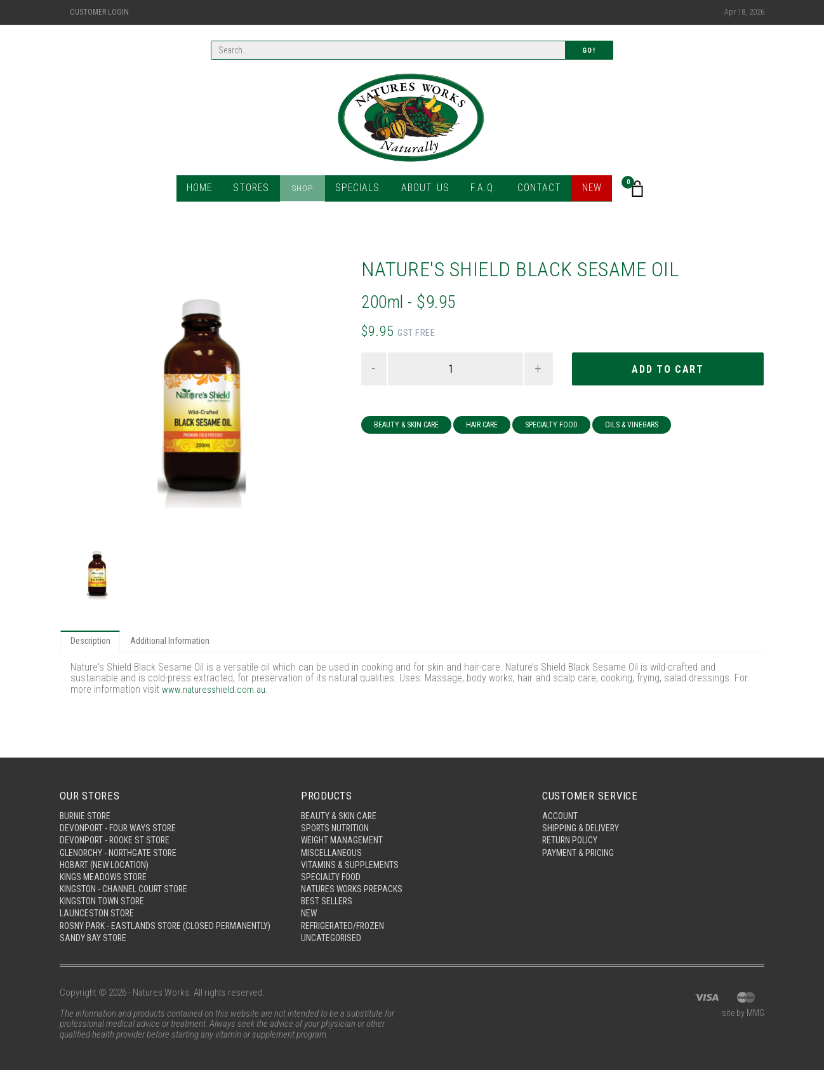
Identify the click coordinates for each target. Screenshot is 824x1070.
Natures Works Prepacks (354, 875)
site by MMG (741, 1014)
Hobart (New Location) (108, 849)
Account (561, 797)
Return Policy (571, 823)
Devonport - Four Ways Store (121, 810)
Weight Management (344, 823)
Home (207, 190)
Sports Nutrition (337, 810)
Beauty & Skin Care (406, 426)
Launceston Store (99, 901)
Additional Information (176, 642)
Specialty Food (551, 426)
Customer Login (99, 12)
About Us (423, 190)
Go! (589, 51)
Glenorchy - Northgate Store (123, 836)
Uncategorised (332, 927)
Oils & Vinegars (631, 426)
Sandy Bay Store (94, 938)
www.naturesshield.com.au (217, 691)
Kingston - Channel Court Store (128, 875)
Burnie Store (87, 797)
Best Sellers (328, 888)
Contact (533, 190)
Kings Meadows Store (106, 862)
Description (92, 642)
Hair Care (482, 426)
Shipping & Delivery (582, 810)
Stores (258, 190)
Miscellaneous (333, 836)
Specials (360, 190)
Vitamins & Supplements (351, 849)
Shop (307, 190)
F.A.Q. (479, 190)
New (585, 190)
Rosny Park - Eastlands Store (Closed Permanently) (141, 920)
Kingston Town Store (105, 888)
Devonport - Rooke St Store (118, 823)
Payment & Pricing (580, 836)
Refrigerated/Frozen (346, 914)
